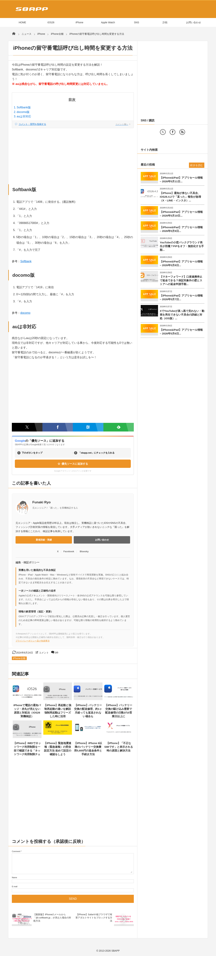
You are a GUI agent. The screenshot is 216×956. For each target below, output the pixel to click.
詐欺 (165, 22)
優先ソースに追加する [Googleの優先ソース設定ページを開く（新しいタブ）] (73, 463)
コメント (44, 652)
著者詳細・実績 (44, 539)
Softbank (25, 261)
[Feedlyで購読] (118, 427)
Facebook (68, 551)
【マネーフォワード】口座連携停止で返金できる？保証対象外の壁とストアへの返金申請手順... (181, 280)
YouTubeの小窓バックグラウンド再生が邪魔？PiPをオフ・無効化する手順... (182, 246)
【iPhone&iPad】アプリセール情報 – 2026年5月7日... (181, 297)
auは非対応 (24, 116)
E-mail (14, 886)
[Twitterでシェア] (27, 427)
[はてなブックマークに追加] (88, 427)
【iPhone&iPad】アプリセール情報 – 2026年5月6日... (181, 331)
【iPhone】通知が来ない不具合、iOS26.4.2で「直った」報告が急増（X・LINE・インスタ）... (180, 196)
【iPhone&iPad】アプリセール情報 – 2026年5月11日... (181, 179)
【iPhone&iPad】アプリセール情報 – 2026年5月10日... (181, 213)
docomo (25, 312)
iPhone (79, 22)
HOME (22, 22)
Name (14, 877)
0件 (57, 652)
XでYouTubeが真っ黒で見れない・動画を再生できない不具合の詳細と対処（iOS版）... (182, 314)
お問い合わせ (193, 22)
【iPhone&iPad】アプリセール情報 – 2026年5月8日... (181, 263)
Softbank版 (24, 107)
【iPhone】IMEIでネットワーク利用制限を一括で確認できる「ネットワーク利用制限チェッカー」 (27, 750)
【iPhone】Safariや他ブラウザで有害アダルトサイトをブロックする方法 (93, 917)
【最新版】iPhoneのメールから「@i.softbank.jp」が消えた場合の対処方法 (52, 917)
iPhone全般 (19, 658)
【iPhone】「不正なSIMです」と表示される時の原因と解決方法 (118, 747)
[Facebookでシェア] (57, 427)
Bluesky (84, 551)
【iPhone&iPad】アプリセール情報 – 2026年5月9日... (181, 229)
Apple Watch (108, 22)
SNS (136, 22)
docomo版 (23, 111)
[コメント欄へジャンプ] (73, 124)
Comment (16, 851)
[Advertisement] (73, 154)
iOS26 (51, 22)
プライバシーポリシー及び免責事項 (32, 641)
